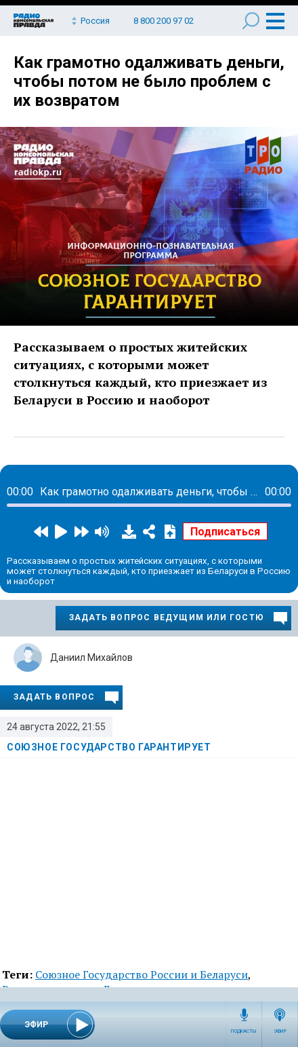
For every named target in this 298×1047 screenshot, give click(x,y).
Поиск (250, 20)
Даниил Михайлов (91, 657)
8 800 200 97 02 (163, 21)
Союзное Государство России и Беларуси (141, 974)
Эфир (280, 1031)
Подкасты (244, 1031)
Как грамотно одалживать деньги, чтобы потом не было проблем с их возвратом (149, 81)
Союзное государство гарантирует (109, 747)
